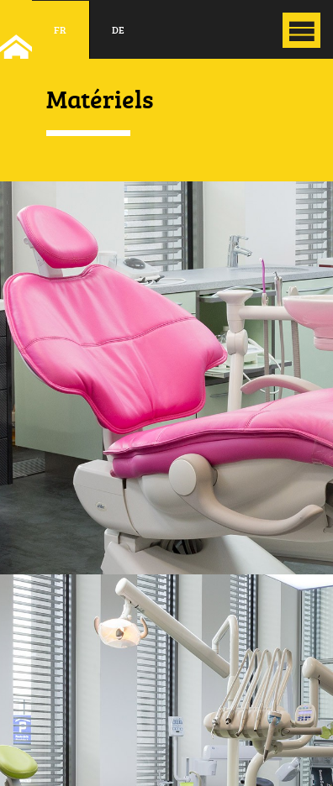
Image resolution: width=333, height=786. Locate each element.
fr (60, 30)
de (118, 30)
